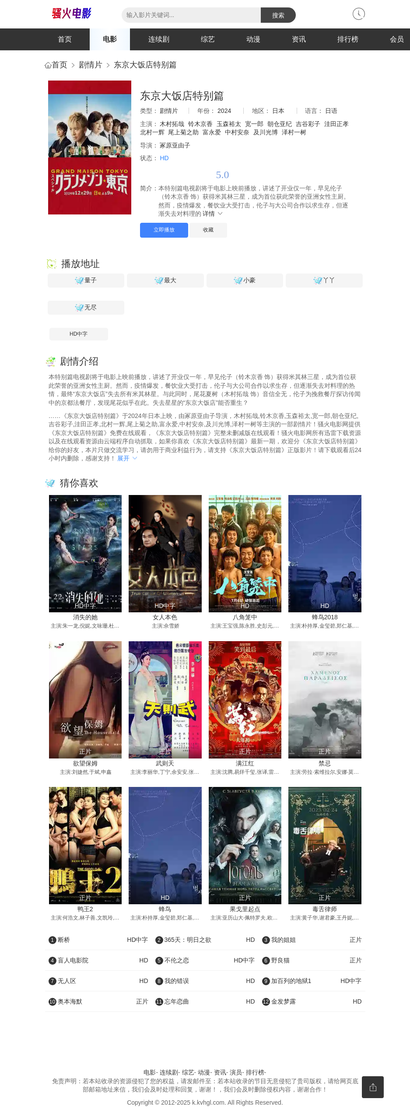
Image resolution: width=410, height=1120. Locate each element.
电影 (110, 39)
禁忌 (325, 763)
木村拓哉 (172, 123)
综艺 (208, 39)
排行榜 (347, 39)
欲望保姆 (85, 763)
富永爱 (212, 132)
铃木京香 (200, 123)
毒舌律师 (324, 909)
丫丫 (324, 280)
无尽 (86, 307)
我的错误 (205, 981)
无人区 (98, 981)
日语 (331, 110)
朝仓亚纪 (279, 123)
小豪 (245, 280)
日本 (278, 110)
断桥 (98, 940)
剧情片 (90, 64)
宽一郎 (254, 123)
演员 (236, 1072)
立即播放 (164, 230)
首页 (65, 39)
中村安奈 (237, 132)
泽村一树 (294, 132)
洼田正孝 (336, 123)
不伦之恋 (205, 960)
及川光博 (265, 132)
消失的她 (85, 617)
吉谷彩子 (308, 123)
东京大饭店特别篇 (145, 64)
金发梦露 (312, 1001)
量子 (86, 280)
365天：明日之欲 (205, 940)
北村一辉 (152, 132)
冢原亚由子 (175, 145)
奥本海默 (98, 1001)
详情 (213, 213)
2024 (224, 110)
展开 (127, 458)
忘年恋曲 (205, 1001)
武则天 (165, 763)
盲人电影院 (98, 960)
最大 (165, 280)
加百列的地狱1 (312, 981)
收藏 (208, 230)
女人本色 (165, 617)
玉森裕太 (229, 123)
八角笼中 (245, 617)
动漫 (253, 39)
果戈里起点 (245, 909)
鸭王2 (85, 909)
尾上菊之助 (183, 132)
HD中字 (79, 334)
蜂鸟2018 (325, 617)
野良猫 (312, 960)
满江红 (245, 763)
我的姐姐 (312, 940)
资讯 (299, 39)
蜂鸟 (165, 909)
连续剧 (158, 39)
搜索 (278, 15)
